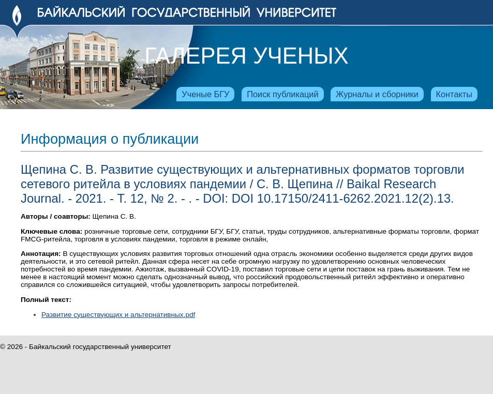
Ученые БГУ (205, 94)
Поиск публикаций (282, 94)
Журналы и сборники (377, 94)
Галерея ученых (246, 55)
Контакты (454, 94)
